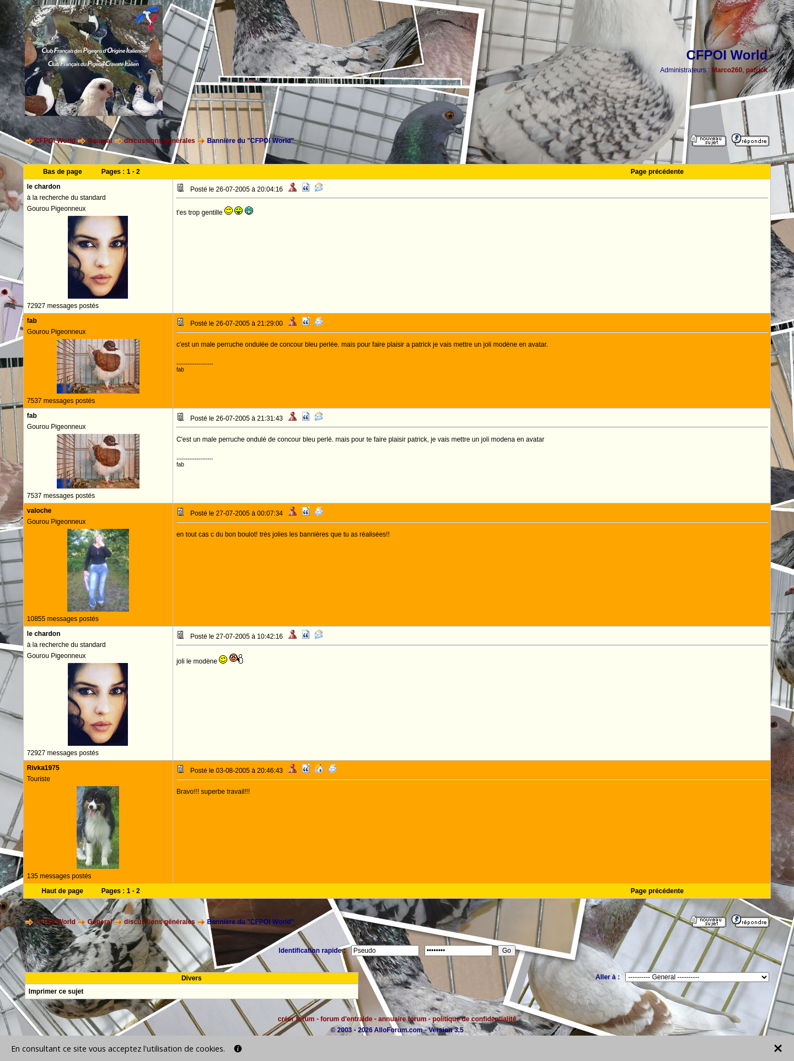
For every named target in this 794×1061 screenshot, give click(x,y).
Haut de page (62, 891)
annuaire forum (402, 1019)
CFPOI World (55, 141)
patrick (757, 70)
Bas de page (62, 172)
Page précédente (657, 172)
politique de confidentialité (474, 1019)
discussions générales (159, 141)
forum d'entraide (346, 1019)
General (100, 141)
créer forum (296, 1019)
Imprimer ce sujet (56, 991)
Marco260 (727, 70)
